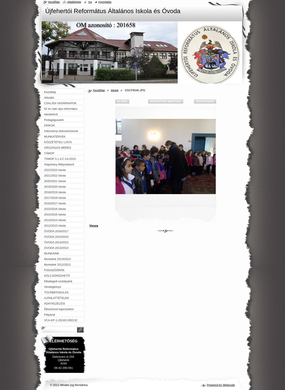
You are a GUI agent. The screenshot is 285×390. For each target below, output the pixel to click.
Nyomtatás (105, 2)
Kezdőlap (99, 90)
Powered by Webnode (221, 385)
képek (114, 90)
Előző (122, 101)
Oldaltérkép (74, 2)
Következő (205, 101)
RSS (90, 2)
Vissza (93, 225)
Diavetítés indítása (165, 101)
